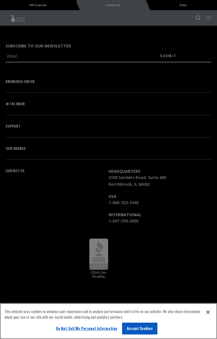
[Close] (208, 312)
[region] (108, 321)
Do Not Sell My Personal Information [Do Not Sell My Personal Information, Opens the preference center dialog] (87, 328)
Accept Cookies (140, 328)
